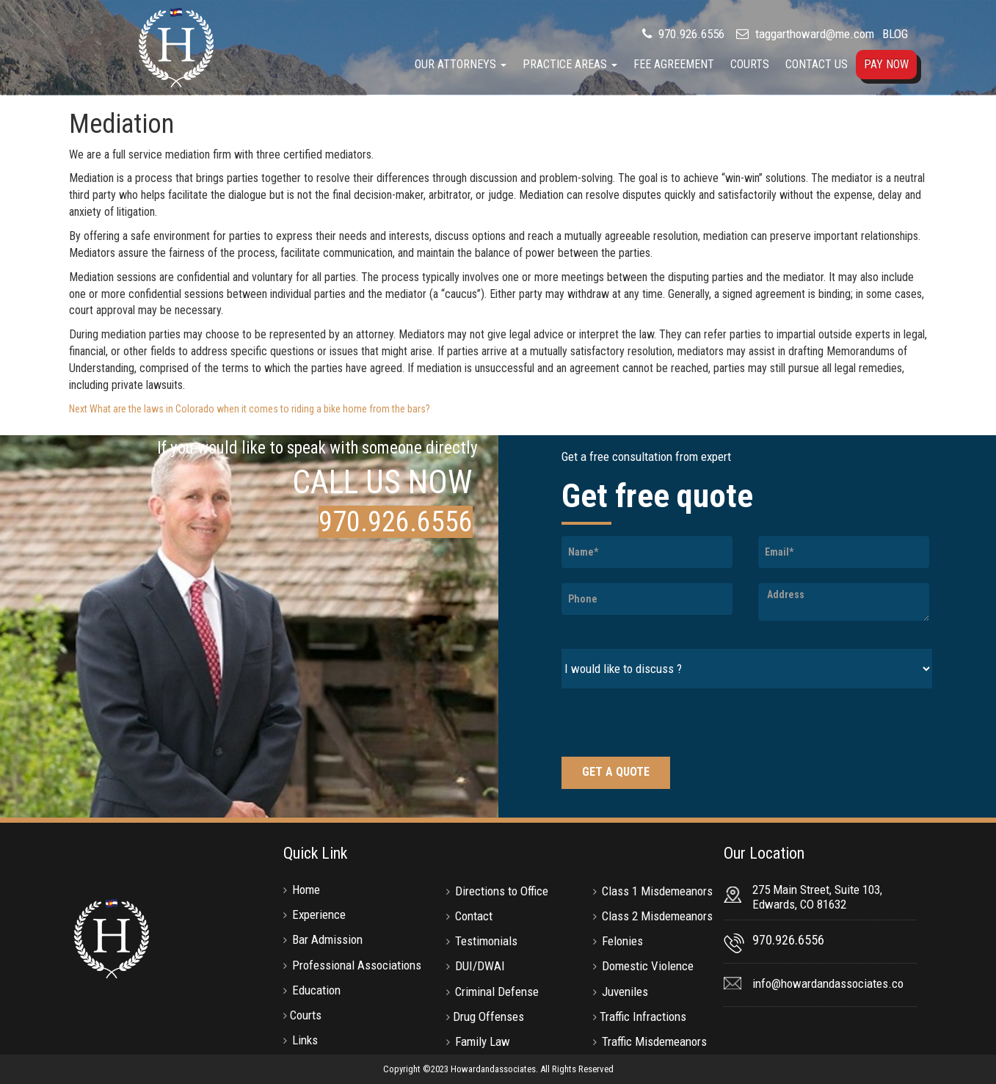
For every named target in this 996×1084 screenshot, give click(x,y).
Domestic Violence (648, 965)
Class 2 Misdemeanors (657, 916)
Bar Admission (327, 939)
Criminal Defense (497, 991)
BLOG (895, 33)
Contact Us (816, 64)
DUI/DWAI (480, 965)
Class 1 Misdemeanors (657, 891)
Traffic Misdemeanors (654, 1041)
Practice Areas (570, 64)
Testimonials (486, 941)
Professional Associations (356, 965)
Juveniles (625, 991)
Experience (319, 914)
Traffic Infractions (643, 1016)
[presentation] (673, 724)
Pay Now (886, 64)
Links (305, 1040)
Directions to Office (501, 891)
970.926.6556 (689, 33)
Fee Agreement (673, 64)
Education (316, 990)
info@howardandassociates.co (828, 983)
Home (306, 889)
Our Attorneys (460, 64)
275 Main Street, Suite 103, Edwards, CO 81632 (817, 897)
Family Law (482, 1041)
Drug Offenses (488, 1016)
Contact (473, 916)
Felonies (622, 941)
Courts (749, 64)
